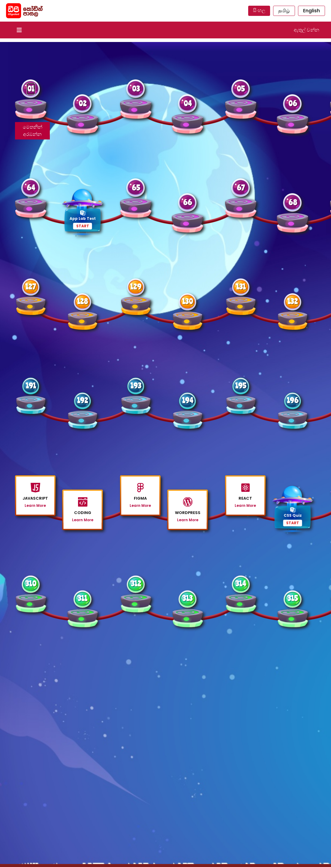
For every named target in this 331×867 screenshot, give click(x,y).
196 (293, 400)
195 (240, 385)
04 (188, 103)
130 (187, 301)
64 (31, 187)
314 (241, 583)
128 (82, 301)
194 (187, 400)
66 (187, 202)
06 (292, 103)
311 (82, 598)
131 (241, 286)
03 (136, 88)
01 (31, 88)
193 (136, 385)
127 (31, 286)
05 (241, 88)
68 (292, 202)
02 (82, 103)
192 (82, 400)
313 (187, 598)
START (82, 226)
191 (31, 385)
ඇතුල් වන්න (306, 29)
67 (241, 187)
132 (292, 301)
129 (135, 286)
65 (136, 187)
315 (292, 598)
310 (31, 583)
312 (136, 583)
